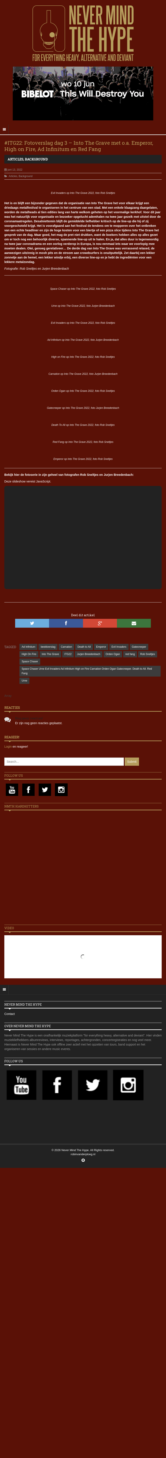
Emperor (101, 646)
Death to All (84, 646)
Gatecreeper (139, 646)
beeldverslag (48, 646)
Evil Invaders (119, 646)
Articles (15, 159)
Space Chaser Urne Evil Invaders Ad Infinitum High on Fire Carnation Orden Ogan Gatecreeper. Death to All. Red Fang (87, 671)
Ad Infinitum (28, 646)
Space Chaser (30, 661)
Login (8, 746)
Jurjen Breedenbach (88, 654)
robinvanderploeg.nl (83, 1154)
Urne (24, 680)
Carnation (66, 646)
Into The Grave (50, 654)
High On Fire (29, 654)
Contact (9, 1014)
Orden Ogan (113, 654)
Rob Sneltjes (147, 654)
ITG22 (68, 654)
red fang (130, 654)
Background (36, 159)
